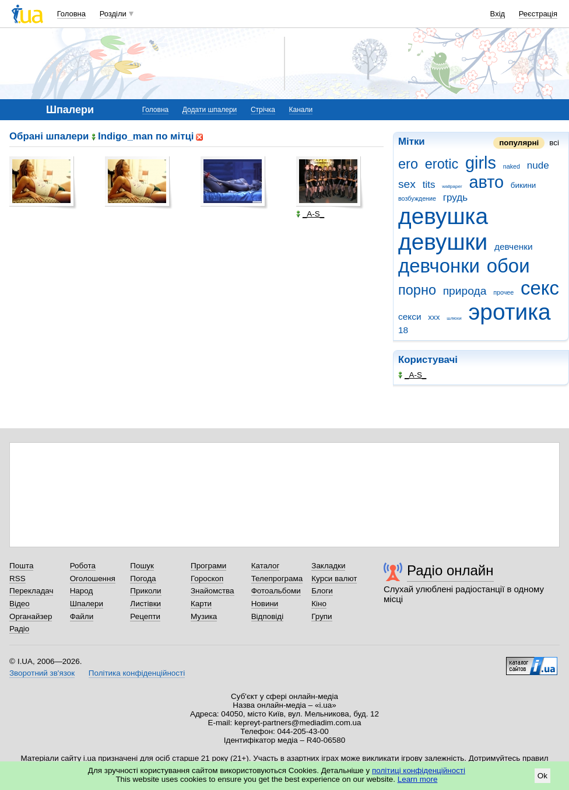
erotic (442, 164)
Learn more (418, 779)
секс (540, 288)
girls (480, 162)
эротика (510, 311)
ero (408, 164)
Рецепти (145, 616)
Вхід (497, 13)
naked (511, 166)
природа (465, 291)
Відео (19, 603)
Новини (265, 603)
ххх (434, 317)
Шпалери (86, 603)
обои (508, 266)
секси (410, 316)
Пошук (142, 565)
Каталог (265, 565)
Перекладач (31, 590)
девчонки (439, 266)
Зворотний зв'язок (42, 673)
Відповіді (267, 616)
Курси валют (334, 578)
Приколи (145, 590)
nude (538, 165)
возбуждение (417, 198)
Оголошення (92, 578)
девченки (513, 246)
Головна (71, 13)
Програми (208, 565)
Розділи (113, 13)
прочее (503, 292)
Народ (81, 590)
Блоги (322, 590)
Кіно (318, 603)
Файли (82, 616)
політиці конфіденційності (418, 770)
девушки (442, 241)
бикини (523, 185)
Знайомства (212, 590)
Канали (301, 110)
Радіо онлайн (450, 570)
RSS (17, 578)
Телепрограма (277, 578)
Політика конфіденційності (137, 673)
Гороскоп (207, 578)
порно (417, 290)
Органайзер (30, 616)
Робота (83, 565)
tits (429, 184)
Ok (542, 775)
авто (486, 182)
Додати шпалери (209, 110)
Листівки (145, 603)
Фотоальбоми (276, 590)
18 (403, 330)
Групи (321, 616)
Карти (201, 603)
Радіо (19, 628)
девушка (443, 216)
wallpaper (452, 186)
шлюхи (454, 318)
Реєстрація (538, 13)
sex (407, 184)
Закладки (328, 565)
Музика (204, 616)
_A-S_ (412, 374)
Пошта (21, 565)
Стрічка (263, 110)
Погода (143, 578)
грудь (455, 197)
